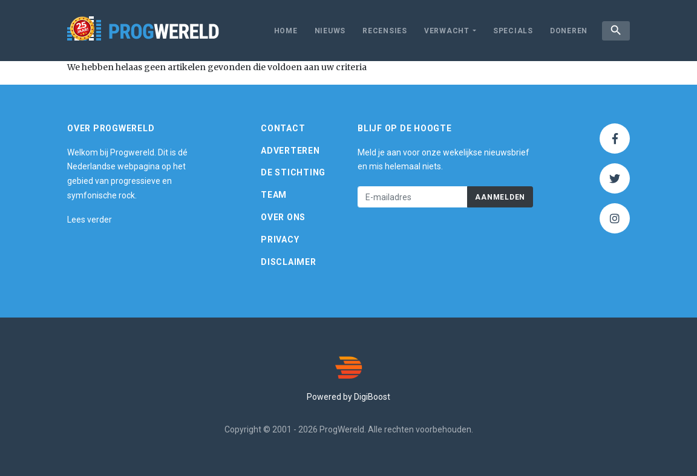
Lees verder (89, 219)
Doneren (568, 31)
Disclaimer (288, 262)
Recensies (384, 31)
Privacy (280, 239)
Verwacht (447, 31)
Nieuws (330, 31)
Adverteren (290, 150)
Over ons (283, 217)
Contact (283, 128)
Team (274, 195)
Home (286, 31)
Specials (513, 31)
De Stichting (293, 172)
